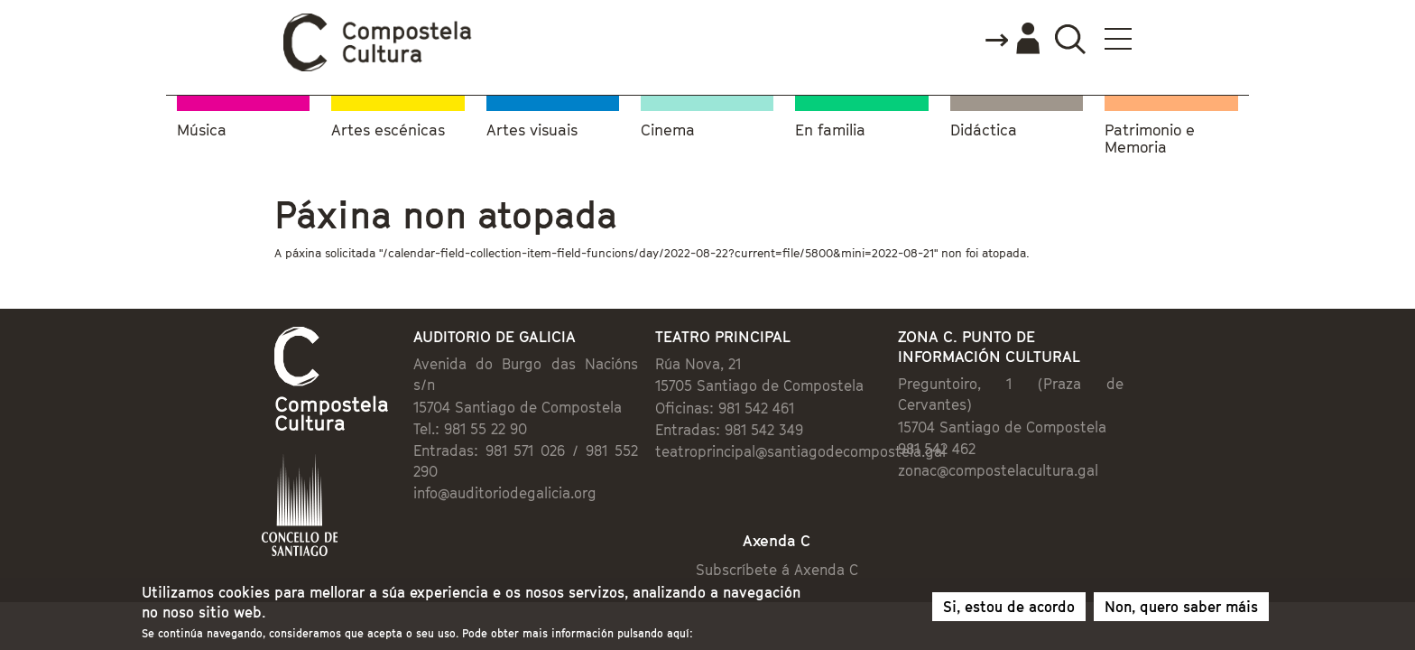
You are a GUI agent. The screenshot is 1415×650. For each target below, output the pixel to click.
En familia (830, 126)
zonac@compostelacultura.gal (1046, 451)
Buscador (1178, 38)
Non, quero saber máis (1181, 610)
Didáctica (983, 126)
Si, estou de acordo (1009, 610)
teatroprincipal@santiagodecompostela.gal (788, 453)
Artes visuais (532, 126)
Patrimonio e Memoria (1150, 135)
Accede (1120, 40)
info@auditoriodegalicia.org (431, 453)
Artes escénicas (388, 126)
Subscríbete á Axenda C (794, 535)
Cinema (668, 126)
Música (202, 126)
